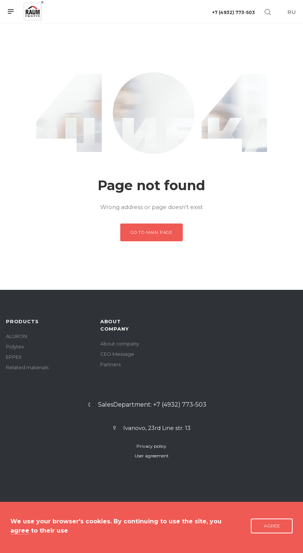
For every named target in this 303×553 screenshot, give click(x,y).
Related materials (27, 367)
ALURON (16, 336)
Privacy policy (151, 446)
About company (119, 344)
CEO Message (117, 354)
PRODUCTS (22, 321)
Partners (110, 364)
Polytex (15, 347)
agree (19, 530)
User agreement (152, 455)
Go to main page (151, 232)
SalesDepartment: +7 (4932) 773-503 (152, 405)
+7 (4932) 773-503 (233, 12)
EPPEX (14, 357)
